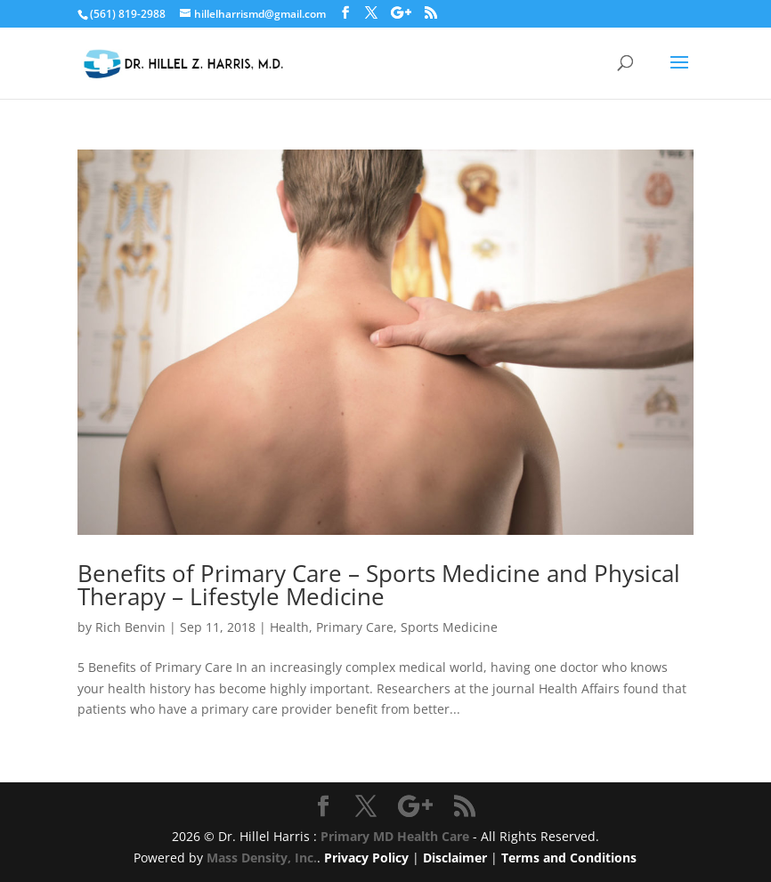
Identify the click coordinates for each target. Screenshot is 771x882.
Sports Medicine (449, 627)
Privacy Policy (366, 857)
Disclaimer (455, 857)
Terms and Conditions (569, 857)
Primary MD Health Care (395, 836)
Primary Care (355, 627)
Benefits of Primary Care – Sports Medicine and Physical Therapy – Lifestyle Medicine (378, 584)
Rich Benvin (130, 627)
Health (289, 627)
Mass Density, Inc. (262, 857)
